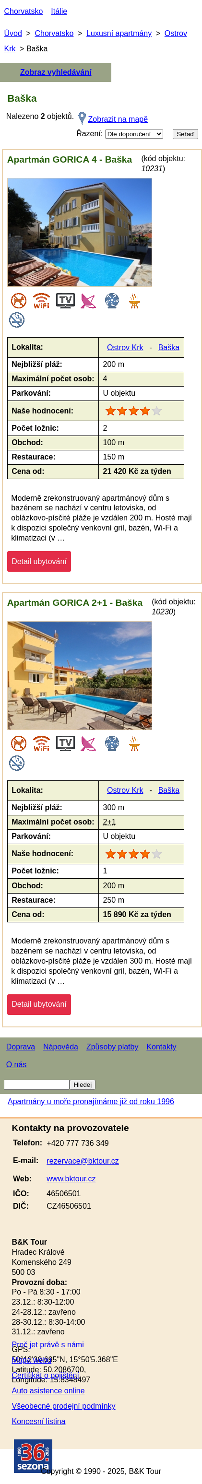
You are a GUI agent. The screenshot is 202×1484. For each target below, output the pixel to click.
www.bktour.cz (71, 1179)
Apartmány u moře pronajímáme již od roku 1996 (91, 1101)
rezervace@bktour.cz (83, 1161)
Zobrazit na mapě (118, 119)
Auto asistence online (48, 1391)
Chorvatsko (23, 11)
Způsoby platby (112, 1047)
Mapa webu (31, 1360)
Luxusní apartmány (119, 33)
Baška (168, 347)
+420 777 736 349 (77, 1143)
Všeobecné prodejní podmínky (63, 1406)
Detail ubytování (39, 561)
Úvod (13, 33)
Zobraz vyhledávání (56, 72)
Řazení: (119, 134)
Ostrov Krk (125, 347)
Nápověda (60, 1047)
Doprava (20, 1047)
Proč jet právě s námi (47, 1345)
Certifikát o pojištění (45, 1375)
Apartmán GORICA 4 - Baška (69, 159)
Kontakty (161, 1047)
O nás (16, 1064)
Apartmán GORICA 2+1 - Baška (75, 603)
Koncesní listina (38, 1421)
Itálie (59, 11)
